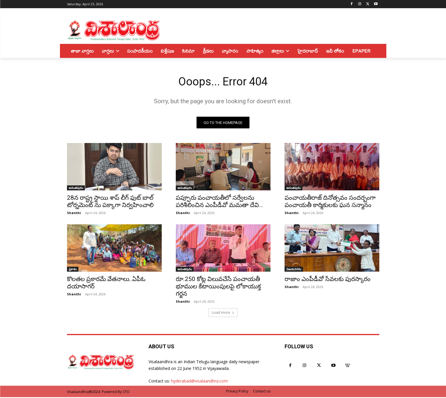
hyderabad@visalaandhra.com (199, 382)
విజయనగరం (293, 270)
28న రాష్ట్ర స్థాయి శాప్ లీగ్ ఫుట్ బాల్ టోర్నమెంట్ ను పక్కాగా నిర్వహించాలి (110, 202)
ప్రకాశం (73, 270)
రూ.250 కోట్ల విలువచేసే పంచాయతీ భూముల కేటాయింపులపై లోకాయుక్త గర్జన (218, 287)
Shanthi (74, 213)
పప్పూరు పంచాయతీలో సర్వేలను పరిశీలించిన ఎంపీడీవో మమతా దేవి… (219, 202)
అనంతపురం (76, 189)
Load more (223, 313)
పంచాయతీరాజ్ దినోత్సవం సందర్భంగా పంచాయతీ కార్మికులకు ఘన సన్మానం (330, 202)
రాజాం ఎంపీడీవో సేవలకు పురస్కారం (328, 279)
